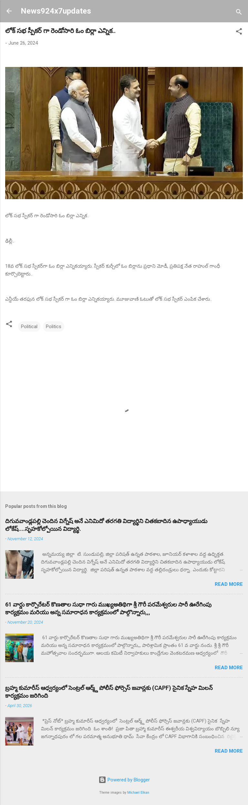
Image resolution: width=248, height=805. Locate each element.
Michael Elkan (138, 792)
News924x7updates (56, 11)
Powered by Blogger (124, 780)
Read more (229, 584)
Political (29, 326)
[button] (239, 32)
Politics (53, 326)
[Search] (239, 13)
